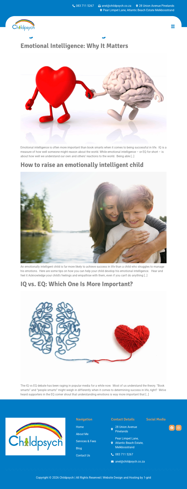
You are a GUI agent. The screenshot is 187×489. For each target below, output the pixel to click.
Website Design (113, 477)
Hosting (134, 477)
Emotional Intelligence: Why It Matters (74, 46)
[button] (173, 26)
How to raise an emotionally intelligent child (82, 165)
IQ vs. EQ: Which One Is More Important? (76, 284)
